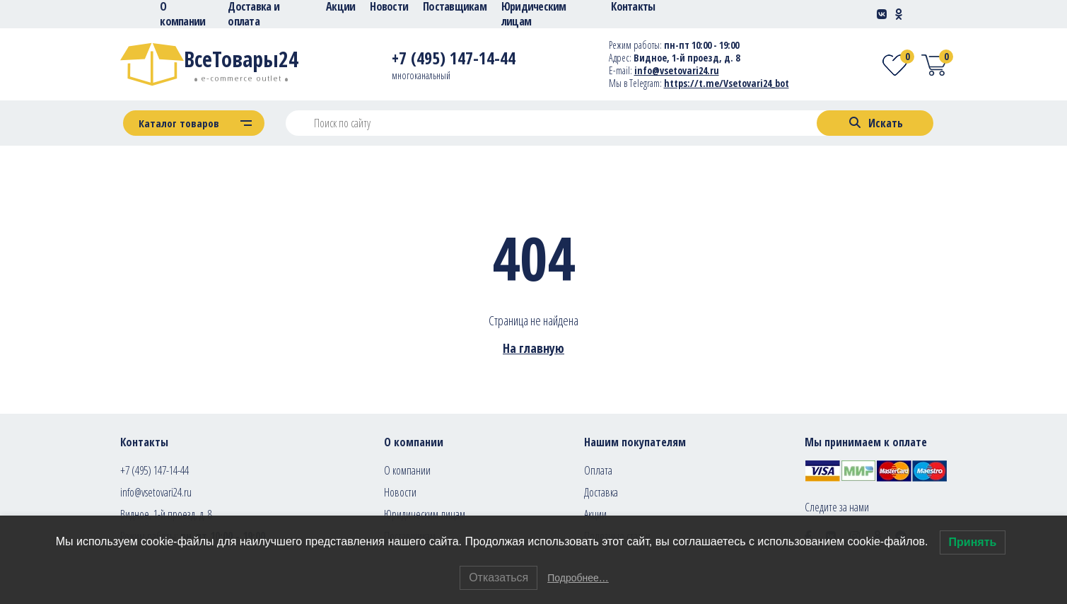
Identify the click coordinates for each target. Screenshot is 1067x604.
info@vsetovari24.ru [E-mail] (676, 70)
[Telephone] (453, 60)
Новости (400, 492)
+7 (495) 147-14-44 (154, 470)
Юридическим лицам (424, 514)
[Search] (875, 123)
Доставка (601, 492)
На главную (533, 347)
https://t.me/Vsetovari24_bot (726, 83)
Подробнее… (578, 577)
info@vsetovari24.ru (156, 492)
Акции (595, 514)
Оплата (598, 470)
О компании (407, 470)
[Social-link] (881, 14)
